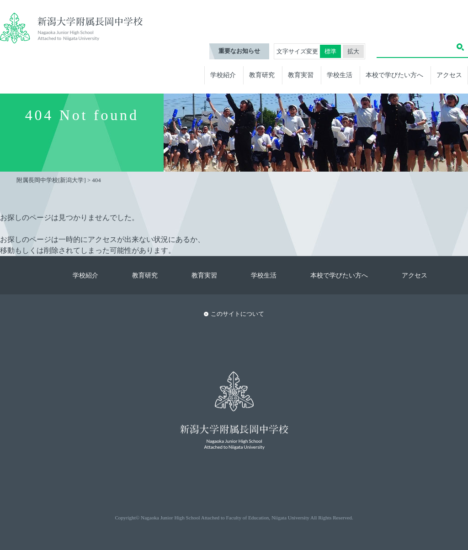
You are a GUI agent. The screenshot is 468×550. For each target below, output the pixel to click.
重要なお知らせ (239, 51)
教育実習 (301, 75)
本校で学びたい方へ (394, 75)
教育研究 (262, 75)
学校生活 (339, 75)
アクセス (449, 75)
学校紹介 (223, 75)
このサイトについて (237, 314)
